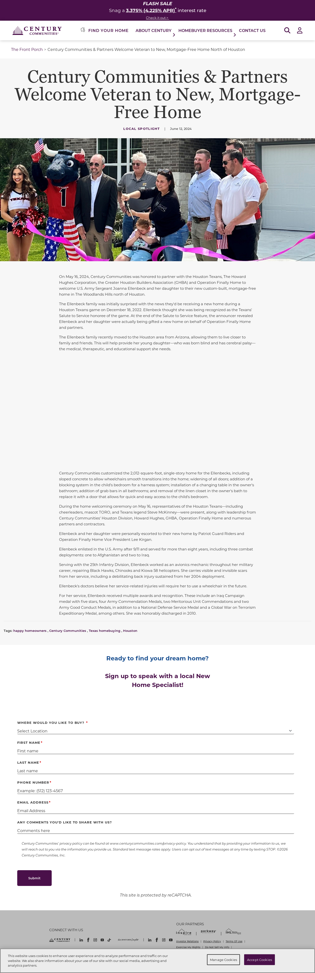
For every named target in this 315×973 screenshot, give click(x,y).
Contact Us (252, 30)
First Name (28, 742)
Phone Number (33, 782)
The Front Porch (27, 49)
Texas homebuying (104, 630)
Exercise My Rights (188, 947)
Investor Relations (187, 941)
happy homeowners (30, 630)
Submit (34, 878)
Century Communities (67, 630)
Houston (130, 630)
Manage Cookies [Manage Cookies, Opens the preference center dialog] (223, 960)
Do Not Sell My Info (217, 947)
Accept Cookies (259, 960)
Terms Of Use (234, 941)
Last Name (28, 762)
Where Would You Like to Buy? (51, 722)
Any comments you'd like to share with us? (64, 822)
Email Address (32, 802)
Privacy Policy (212, 941)
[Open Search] (287, 31)
